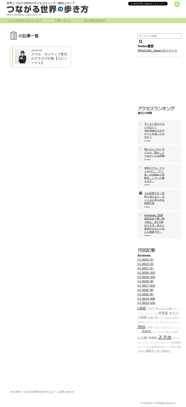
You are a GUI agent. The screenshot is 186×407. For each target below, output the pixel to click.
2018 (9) (145, 281)
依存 (179, 346)
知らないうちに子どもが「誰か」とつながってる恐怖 (154, 152)
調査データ (150, 322)
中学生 (163, 313)
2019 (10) (146, 277)
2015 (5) (145, 294)
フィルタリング (155, 346)
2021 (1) (145, 268)
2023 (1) (145, 259)
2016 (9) (145, 290)
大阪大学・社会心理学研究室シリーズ (156, 342)
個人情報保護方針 (95, 20)
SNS (141, 327)
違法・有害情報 (158, 332)
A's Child (15, 391)
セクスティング (168, 327)
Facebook (176, 342)
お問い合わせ (63, 20)
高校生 (146, 331)
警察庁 (161, 318)
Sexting (141, 351)
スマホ (165, 337)
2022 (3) (145, 264)
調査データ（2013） (158, 350)
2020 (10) (146, 273)
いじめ (142, 337)
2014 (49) (146, 299)
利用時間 (151, 308)
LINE (142, 308)
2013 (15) (146, 303)
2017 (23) (146, 285)
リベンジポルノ (172, 322)
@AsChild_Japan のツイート (158, 50)
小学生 (149, 327)
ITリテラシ (149, 313)
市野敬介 (157, 327)
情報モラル (142, 347)
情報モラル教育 (172, 332)
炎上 (162, 322)
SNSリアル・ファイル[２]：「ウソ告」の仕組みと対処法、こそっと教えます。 (154, 174)
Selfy (167, 347)
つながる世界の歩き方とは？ (24, 20)
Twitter (152, 337)
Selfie (157, 322)
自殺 (156, 313)
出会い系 (153, 317)
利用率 (173, 347)
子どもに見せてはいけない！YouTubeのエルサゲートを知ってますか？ (154, 130)
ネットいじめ (164, 308)
